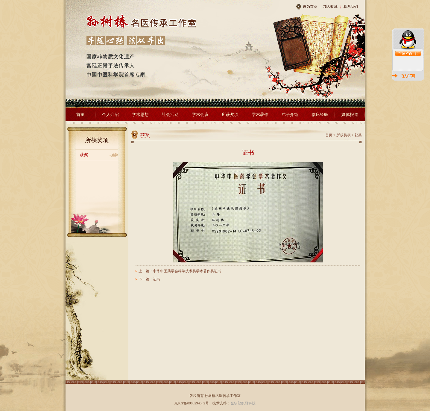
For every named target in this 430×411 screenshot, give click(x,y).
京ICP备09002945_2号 (191, 403)
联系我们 (351, 6)
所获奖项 (230, 114)
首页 (80, 114)
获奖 (84, 154)
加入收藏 (330, 6)
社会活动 (170, 114)
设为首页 (306, 7)
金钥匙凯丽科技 (243, 403)
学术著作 (260, 114)
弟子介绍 (290, 114)
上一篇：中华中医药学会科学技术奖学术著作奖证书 (180, 271)
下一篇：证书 (149, 279)
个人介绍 (110, 114)
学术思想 (140, 114)
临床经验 (320, 114)
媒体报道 (349, 114)
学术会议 (200, 114)
